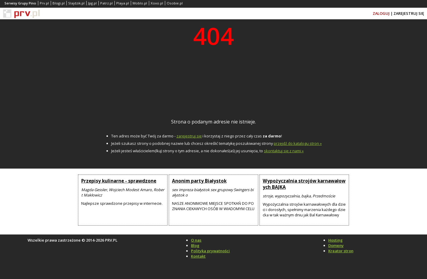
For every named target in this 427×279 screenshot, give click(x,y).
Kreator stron (340, 250)
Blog (195, 245)
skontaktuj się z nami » (284, 150)
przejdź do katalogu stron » (298, 143)
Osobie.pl (175, 3)
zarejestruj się (189, 136)
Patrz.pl (106, 3)
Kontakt (198, 256)
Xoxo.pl (157, 3)
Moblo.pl (140, 3)
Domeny (336, 245)
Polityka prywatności (210, 250)
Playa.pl (122, 3)
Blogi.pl (58, 3)
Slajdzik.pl (76, 3)
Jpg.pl (92, 3)
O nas (196, 240)
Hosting (335, 240)
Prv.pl (44, 3)
